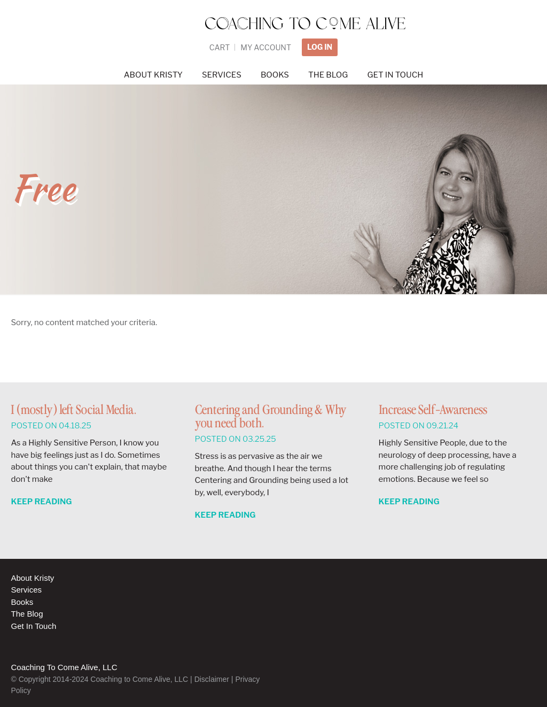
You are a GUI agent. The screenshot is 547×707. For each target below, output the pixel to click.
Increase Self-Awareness (433, 410)
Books (22, 601)
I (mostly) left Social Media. (73, 410)
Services (26, 589)
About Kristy (32, 577)
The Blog (27, 613)
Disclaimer (211, 679)
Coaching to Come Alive (273, 43)
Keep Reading (41, 501)
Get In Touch (33, 626)
